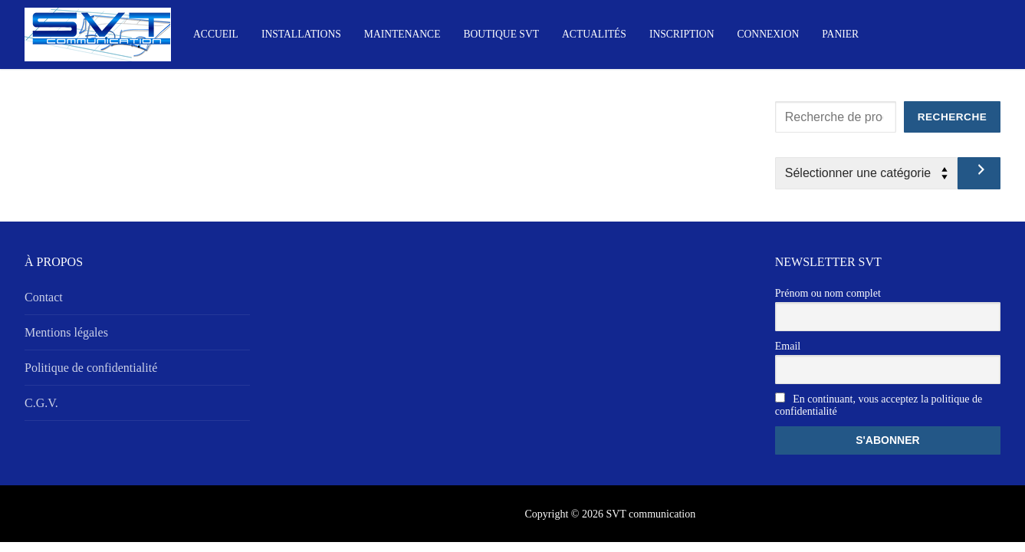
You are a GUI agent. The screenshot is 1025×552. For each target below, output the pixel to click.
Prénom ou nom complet (828, 293)
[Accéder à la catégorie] (979, 173)
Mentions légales (66, 332)
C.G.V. (41, 402)
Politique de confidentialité (91, 367)
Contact (44, 297)
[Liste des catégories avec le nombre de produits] (866, 173)
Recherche (952, 117)
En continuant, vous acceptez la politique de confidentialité (878, 405)
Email (787, 346)
